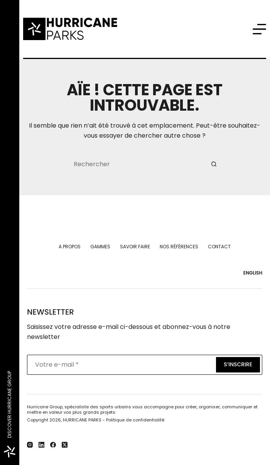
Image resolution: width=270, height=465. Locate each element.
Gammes (100, 247)
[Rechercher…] (137, 164)
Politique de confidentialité (135, 420)
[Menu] (259, 29)
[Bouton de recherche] (214, 164)
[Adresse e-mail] (120, 364)
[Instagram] (30, 445)
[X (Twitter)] (65, 445)
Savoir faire (135, 247)
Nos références (179, 247)
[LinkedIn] (41, 445)
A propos (70, 247)
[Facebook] (53, 445)
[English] (251, 273)
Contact (219, 247)
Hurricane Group (44, 407)
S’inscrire (238, 364)
